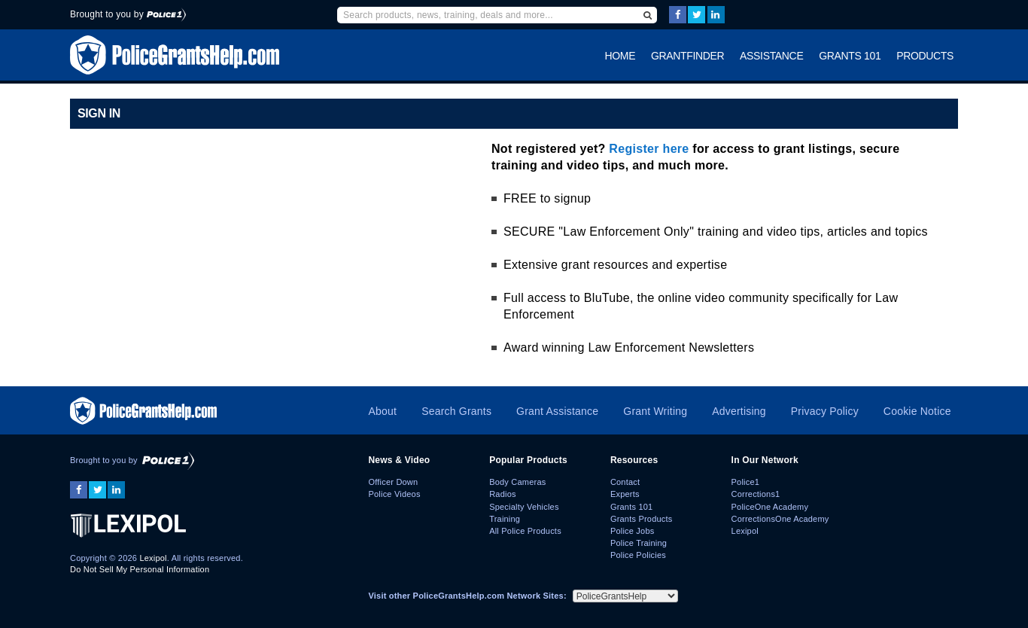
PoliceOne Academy (770, 506)
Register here (649, 148)
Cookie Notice (917, 411)
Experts (625, 493)
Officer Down (393, 481)
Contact (625, 481)
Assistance (771, 56)
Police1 (745, 481)
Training (504, 518)
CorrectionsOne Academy (780, 518)
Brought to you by (128, 14)
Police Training (638, 542)
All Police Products (525, 530)
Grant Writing (655, 411)
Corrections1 (755, 493)
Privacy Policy (825, 411)
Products (924, 56)
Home (620, 56)
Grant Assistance (557, 411)
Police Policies (638, 554)
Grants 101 (849, 56)
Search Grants (456, 411)
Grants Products (641, 518)
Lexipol (152, 557)
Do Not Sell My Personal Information (139, 569)
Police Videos (394, 493)
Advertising (739, 411)
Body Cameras (517, 481)
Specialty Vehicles (523, 506)
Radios (502, 493)
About (382, 411)
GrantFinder (687, 56)
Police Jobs (632, 530)
